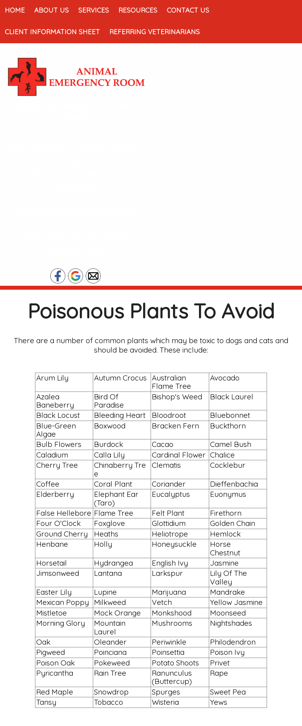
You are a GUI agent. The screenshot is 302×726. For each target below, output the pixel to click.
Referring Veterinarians (154, 32)
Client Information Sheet (52, 32)
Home (15, 10)
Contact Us (188, 10)
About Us (51, 10)
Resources (137, 10)
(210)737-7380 (75, 251)
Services (93, 10)
